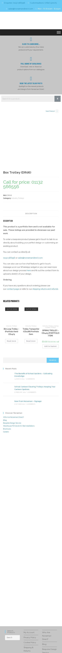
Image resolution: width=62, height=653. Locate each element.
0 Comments (29, 326)
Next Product (50, 111)
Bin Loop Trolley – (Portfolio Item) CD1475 (11, 279)
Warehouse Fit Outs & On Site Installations (18, 371)
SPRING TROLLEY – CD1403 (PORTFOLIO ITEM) (50, 281)
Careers (6, 377)
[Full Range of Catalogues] (31, 58)
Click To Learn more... (31, 44)
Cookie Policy (30, 588)
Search (52, 308)
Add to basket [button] (50, 294)
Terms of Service (30, 642)
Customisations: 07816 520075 (43, 3)
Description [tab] (31, 161)
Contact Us (29, 601)
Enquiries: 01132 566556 (14, 3)
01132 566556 (9, 206)
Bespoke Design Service (12, 368)
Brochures (7, 374)
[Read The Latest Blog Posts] (31, 78)
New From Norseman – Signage (26, 347)
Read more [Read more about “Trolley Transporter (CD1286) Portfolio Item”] (31, 289)
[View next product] (57, 111)
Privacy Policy (30, 583)
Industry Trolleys (18, 146)
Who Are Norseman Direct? (13, 362)
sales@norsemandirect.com (20, 9)
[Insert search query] (12, 582)
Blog (5, 365)
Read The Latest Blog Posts (31, 83)
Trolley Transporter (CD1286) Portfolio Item (31, 279)
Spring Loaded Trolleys (51, 274)
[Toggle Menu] (59, 32)
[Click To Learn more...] (31, 39)
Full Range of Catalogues (31, 64)
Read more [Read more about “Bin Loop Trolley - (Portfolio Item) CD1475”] (11, 289)
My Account (29, 578)
